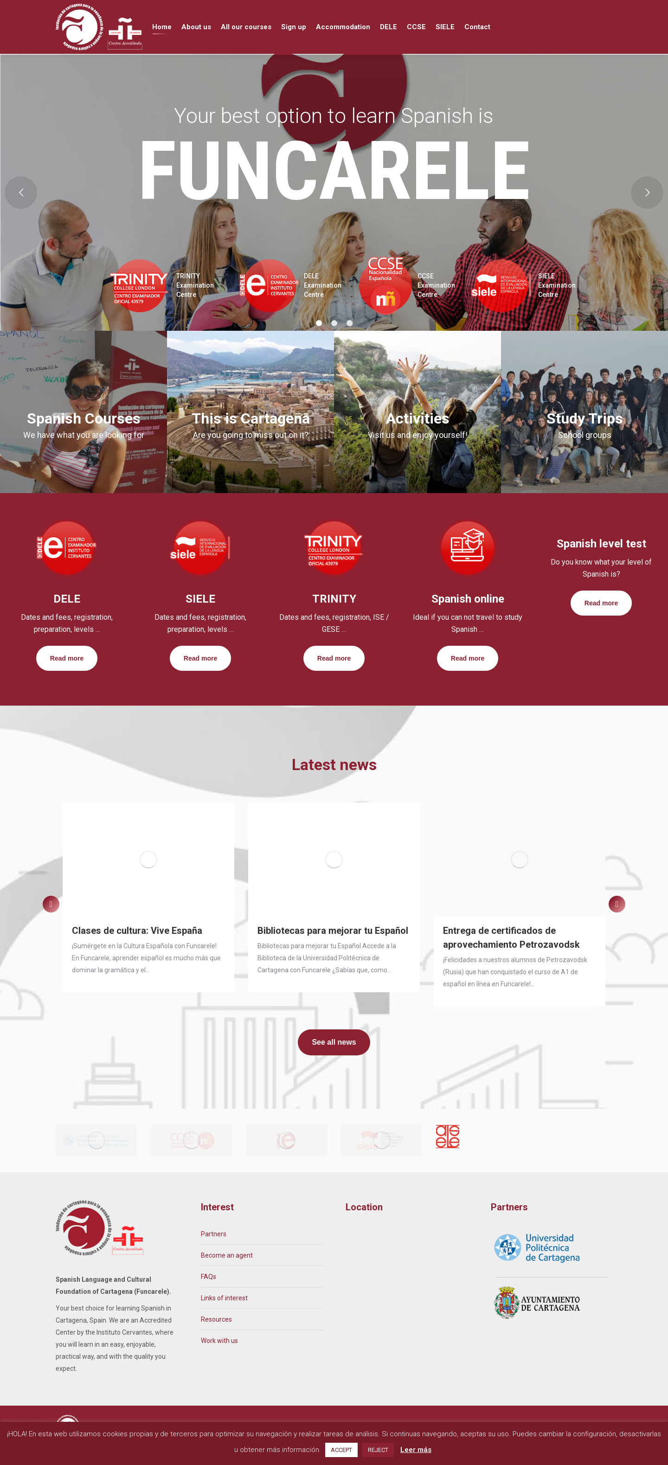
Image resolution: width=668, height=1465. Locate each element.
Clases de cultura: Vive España (137, 947)
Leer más (415, 1450)
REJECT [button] (378, 1449)
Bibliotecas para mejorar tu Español (332, 947)
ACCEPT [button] (341, 1449)
